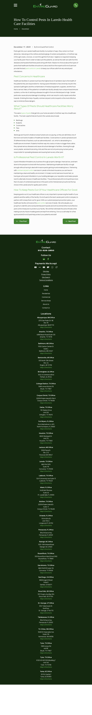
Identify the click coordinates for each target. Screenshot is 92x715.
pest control (41, 233)
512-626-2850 (46, 281)
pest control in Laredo (33, 99)
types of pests (26, 143)
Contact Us (46, 338)
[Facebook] (48, 289)
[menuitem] (46, 302)
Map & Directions (46, 358)
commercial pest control (25, 201)
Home (46, 320)
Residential (46, 324)
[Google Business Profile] (44, 289)
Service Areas (46, 331)
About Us (46, 335)
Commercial (46, 327)
